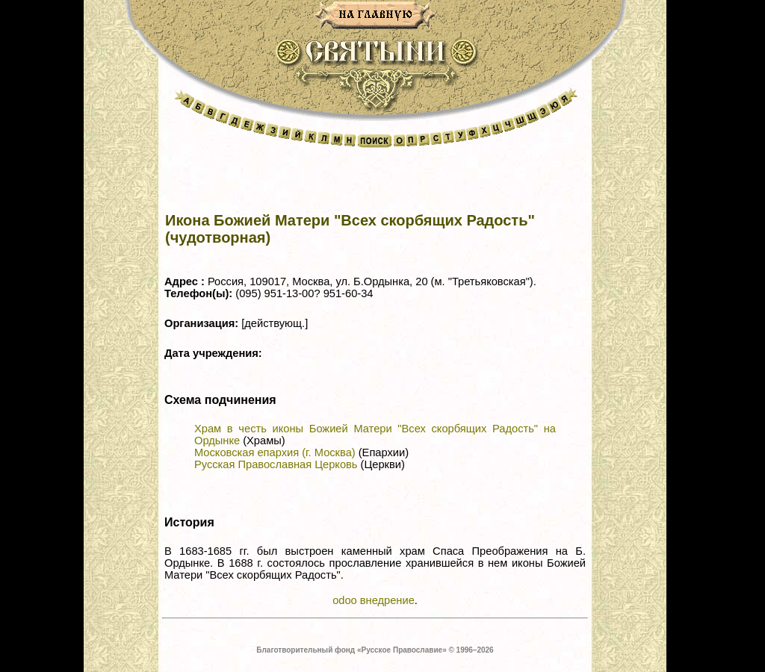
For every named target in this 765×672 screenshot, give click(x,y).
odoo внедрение (373, 600)
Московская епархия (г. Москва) (275, 452)
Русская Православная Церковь (275, 464)
